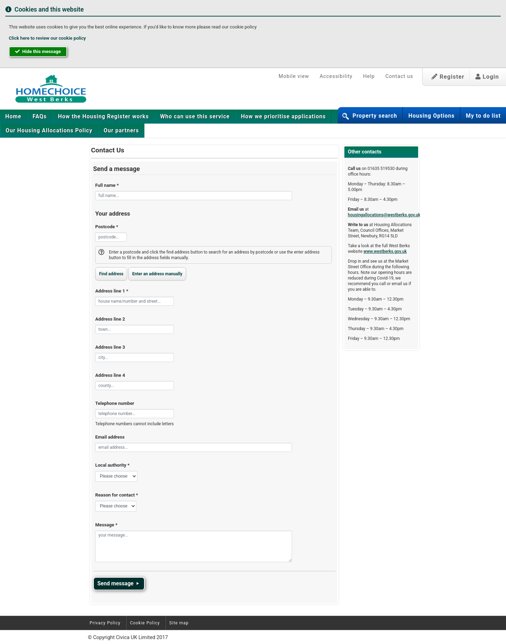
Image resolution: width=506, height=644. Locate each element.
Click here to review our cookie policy (47, 38)
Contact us (399, 76)
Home (13, 116)
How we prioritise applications (283, 116)
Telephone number (114, 403)
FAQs (40, 116)
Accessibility (336, 76)
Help (369, 76)
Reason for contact (116, 495)
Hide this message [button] (38, 51)
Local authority (112, 465)
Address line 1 (111, 291)
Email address (109, 437)
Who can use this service (195, 116)
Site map (179, 622)
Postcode (106, 226)
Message (106, 524)
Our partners (121, 130)
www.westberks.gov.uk (385, 251)
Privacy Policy (105, 622)
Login (487, 76)
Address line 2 (110, 319)
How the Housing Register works (103, 116)
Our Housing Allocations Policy (49, 130)
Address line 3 (110, 347)
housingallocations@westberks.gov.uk (384, 214)
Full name (107, 185)
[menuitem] (13, 117)
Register (448, 76)
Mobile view (294, 76)
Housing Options (431, 116)
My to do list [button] (483, 116)
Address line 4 (110, 375)
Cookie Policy (145, 622)
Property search (374, 116)
